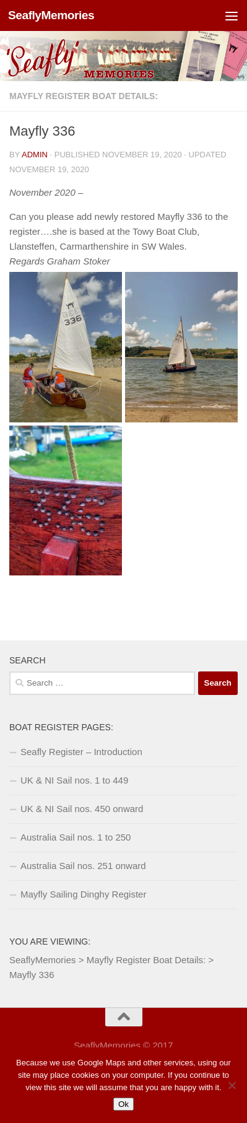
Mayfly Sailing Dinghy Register (83, 894)
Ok (123, 1104)
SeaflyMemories (51, 15)
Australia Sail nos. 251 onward (83, 865)
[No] (231, 1085)
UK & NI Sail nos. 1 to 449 (74, 780)
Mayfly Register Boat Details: (83, 96)
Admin (35, 154)
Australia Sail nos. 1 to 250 (75, 837)
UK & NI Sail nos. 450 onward (81, 808)
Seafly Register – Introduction (81, 751)
